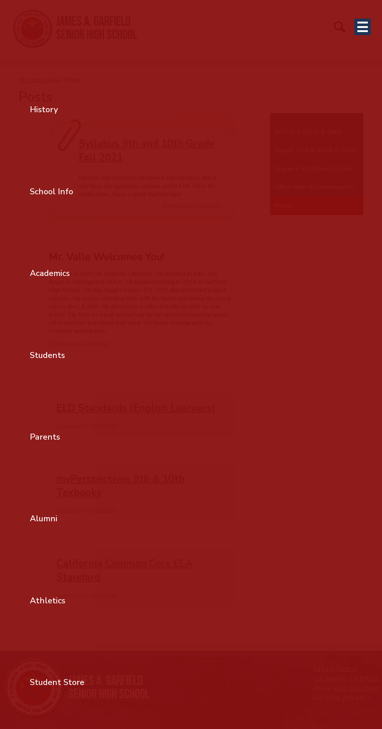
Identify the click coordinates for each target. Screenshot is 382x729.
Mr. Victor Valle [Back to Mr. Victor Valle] (39, 80)
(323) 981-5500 (355, 688)
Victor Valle (209, 205)
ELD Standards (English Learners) (135, 408)
